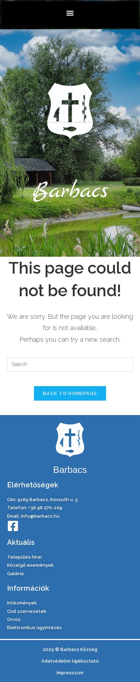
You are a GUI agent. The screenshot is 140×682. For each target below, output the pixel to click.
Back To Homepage (70, 393)
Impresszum (70, 672)
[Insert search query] (70, 365)
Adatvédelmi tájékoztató (70, 661)
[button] (70, 13)
